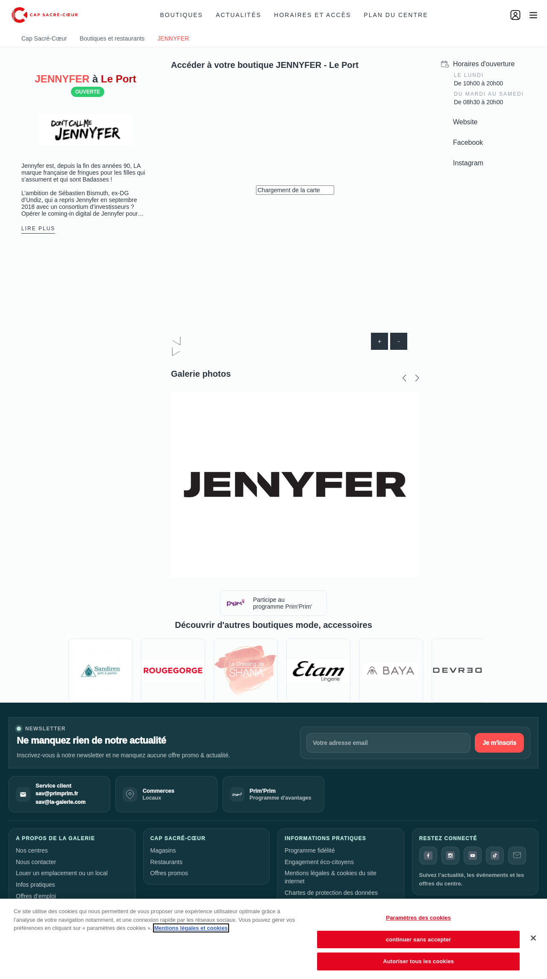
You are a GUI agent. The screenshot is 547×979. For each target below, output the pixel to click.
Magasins (163, 850)
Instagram (468, 163)
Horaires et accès (312, 15)
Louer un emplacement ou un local (62, 873)
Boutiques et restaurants (112, 38)
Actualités (238, 15)
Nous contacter (36, 862)
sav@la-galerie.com (60, 802)
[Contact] (517, 856)
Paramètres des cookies (418, 918)
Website (465, 122)
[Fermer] (533, 938)
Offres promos (169, 873)
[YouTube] (473, 856)
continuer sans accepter (418, 939)
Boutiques (181, 15)
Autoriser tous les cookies (418, 961)
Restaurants (166, 862)
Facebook (468, 142)
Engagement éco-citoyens (319, 862)
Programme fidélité (310, 850)
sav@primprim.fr (56, 794)
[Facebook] (428, 856)
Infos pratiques (35, 884)
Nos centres (32, 850)
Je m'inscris (499, 742)
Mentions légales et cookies (191, 928)
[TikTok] (495, 856)
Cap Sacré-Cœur (44, 38)
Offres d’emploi (36, 896)
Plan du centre (396, 15)
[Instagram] (450, 856)
